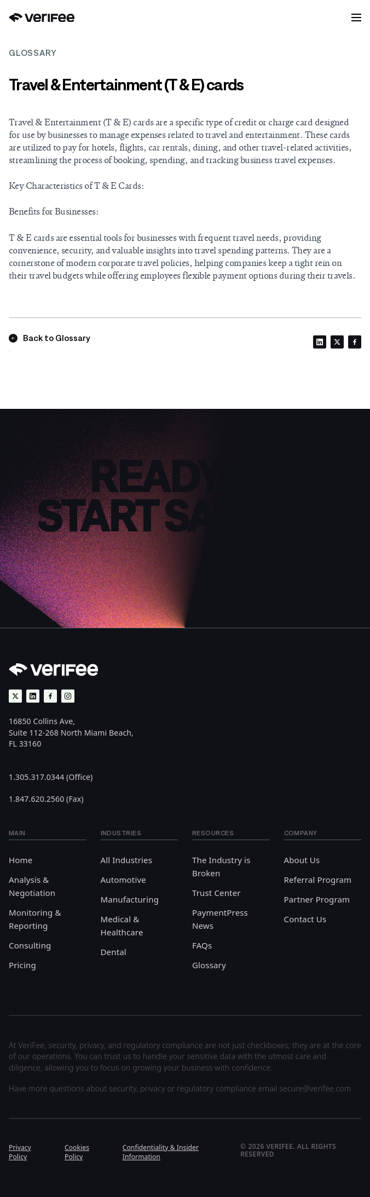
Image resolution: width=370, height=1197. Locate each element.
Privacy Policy (20, 1152)
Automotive (123, 879)
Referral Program (318, 879)
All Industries (127, 859)
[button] (356, 17)
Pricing (22, 964)
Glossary (209, 964)
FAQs (202, 945)
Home (20, 859)
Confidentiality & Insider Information (161, 1152)
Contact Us (305, 918)
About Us (302, 859)
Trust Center (216, 892)
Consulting (30, 945)
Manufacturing (130, 899)
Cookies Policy (77, 1152)
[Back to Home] (41, 17)
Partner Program (317, 899)
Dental (113, 951)
